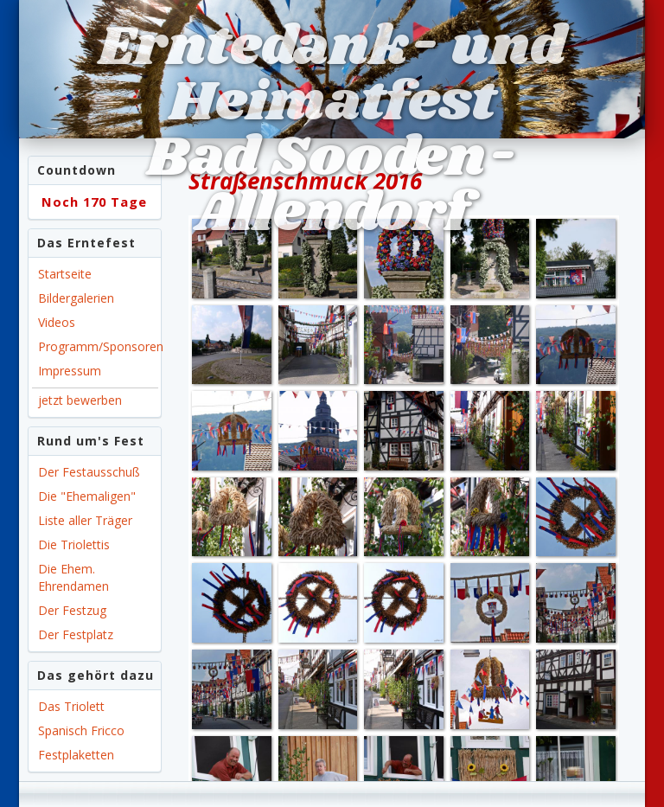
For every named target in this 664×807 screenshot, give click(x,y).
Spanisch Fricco (81, 730)
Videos (56, 322)
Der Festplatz (75, 634)
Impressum (69, 370)
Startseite (65, 274)
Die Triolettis (74, 544)
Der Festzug (72, 610)
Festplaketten (76, 754)
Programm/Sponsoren (98, 346)
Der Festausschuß (89, 472)
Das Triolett (71, 706)
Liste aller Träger (85, 520)
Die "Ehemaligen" (87, 496)
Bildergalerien (76, 298)
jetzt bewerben (80, 400)
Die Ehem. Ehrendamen (73, 577)
